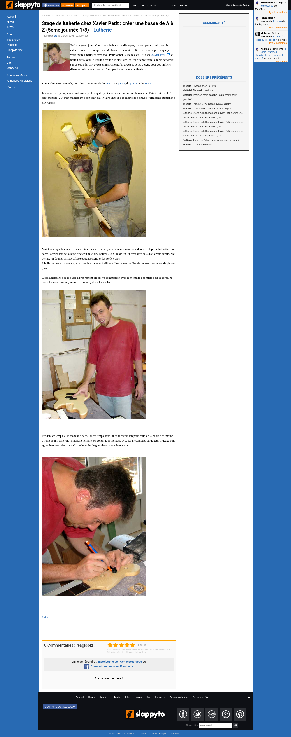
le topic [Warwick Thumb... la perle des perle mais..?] (270, 53)
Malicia (265, 33)
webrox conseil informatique (153, 733)
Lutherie (73, 15)
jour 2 (121, 83)
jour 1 (109, 83)
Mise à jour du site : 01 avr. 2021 (123, 733)
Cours (10, 34)
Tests (10, 27)
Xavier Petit (158, 54)
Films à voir (174, 733)
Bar (9, 62)
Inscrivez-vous (108, 661)
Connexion (53, 5)
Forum (11, 57)
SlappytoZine (15, 50)
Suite (45, 617)
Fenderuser (267, 2)
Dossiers (12, 45)
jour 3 (133, 83)
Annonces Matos (17, 75)
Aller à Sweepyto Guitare (238, 5)
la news (277, 21)
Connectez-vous (131, 661)
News (10, 21)
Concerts (12, 68)
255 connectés (179, 5)
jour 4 (147, 83)
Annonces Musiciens (19, 80)
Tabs (127, 697)
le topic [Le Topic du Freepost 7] (270, 38)
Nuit (135, 5)
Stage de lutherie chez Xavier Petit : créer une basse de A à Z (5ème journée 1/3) (126, 15)
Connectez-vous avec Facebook (108, 666)
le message (267, 5)
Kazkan (265, 48)
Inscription (82, 5)
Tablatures (13, 39)
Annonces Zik (200, 697)
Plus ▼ (11, 87)
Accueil (11, 16)
